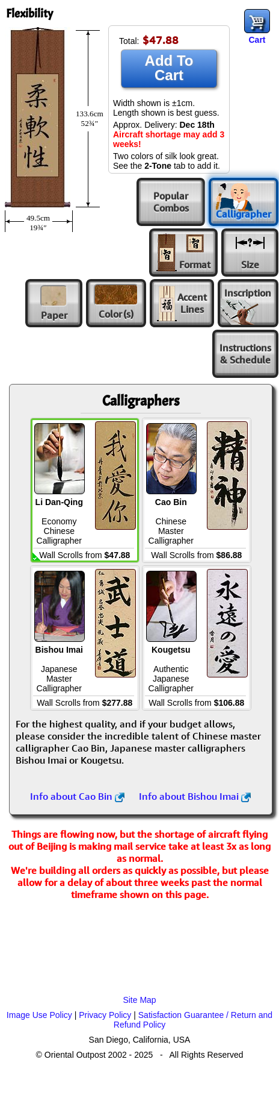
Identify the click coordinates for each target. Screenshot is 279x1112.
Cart (256, 40)
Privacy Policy (105, 1015)
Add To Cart (169, 67)
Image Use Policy (39, 1015)
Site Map (139, 1000)
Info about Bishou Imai (195, 796)
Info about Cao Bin (77, 796)
